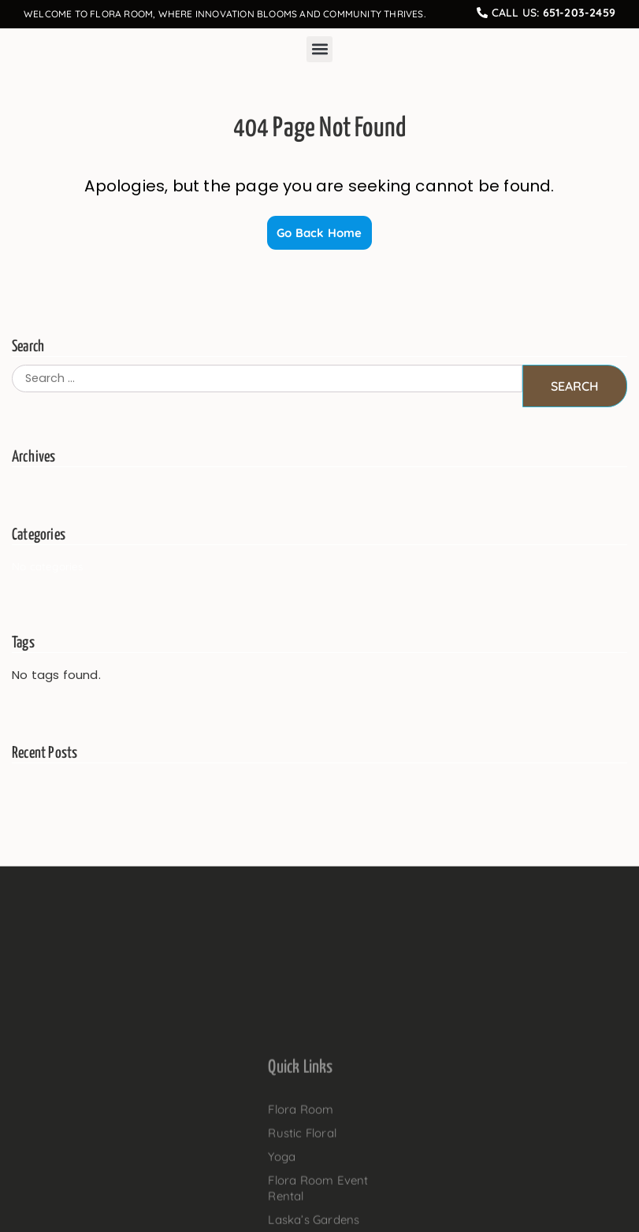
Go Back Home (319, 232)
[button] (319, 49)
